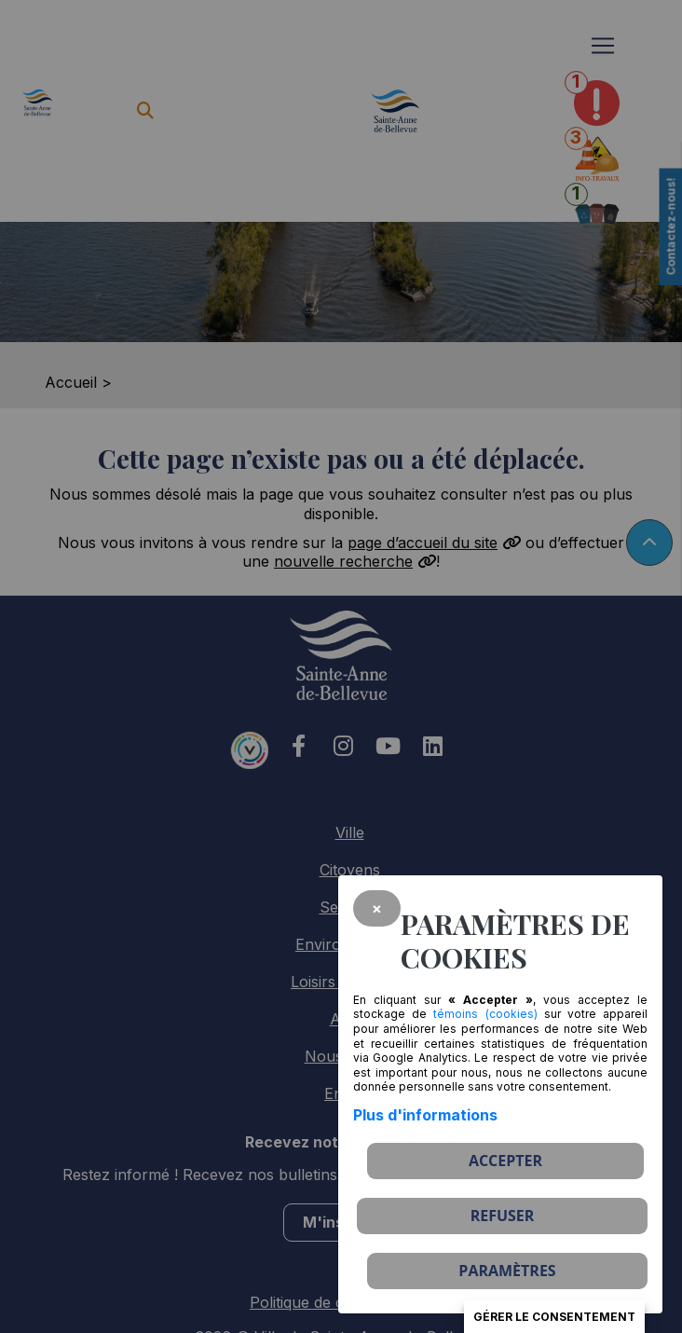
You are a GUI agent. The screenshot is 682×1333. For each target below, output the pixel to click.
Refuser (503, 1215)
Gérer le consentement (554, 1317)
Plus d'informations (425, 1115)
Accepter (505, 1160)
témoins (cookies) (485, 1014)
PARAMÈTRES (506, 1270)
